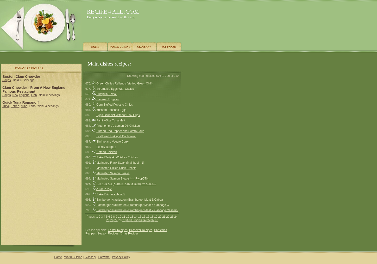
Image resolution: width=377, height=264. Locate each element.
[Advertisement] (91, 56)
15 (139, 216)
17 (147, 216)
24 (175, 216)
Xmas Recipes (129, 233)
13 (131, 216)
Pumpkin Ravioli (106, 94)
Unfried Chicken (106, 152)
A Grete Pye (104, 189)
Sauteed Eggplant (107, 99)
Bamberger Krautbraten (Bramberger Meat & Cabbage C (132, 205)
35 (148, 220)
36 (152, 220)
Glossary (90, 257)
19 (155, 216)
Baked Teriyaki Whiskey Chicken (117, 157)
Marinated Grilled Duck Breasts (116, 168)
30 (128, 220)
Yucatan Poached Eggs (111, 110)
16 (143, 216)
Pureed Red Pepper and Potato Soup (120, 131)
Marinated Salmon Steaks (112, 173)
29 (124, 220)
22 (167, 216)
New (15, 95)
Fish (34, 95)
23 (171, 216)
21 (163, 216)
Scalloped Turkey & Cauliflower (116, 136)
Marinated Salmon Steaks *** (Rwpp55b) (122, 178)
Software (104, 257)
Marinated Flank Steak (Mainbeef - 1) (120, 162)
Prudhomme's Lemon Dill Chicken (118, 125)
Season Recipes (107, 233)
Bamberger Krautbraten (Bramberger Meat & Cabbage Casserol (137, 210)
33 (140, 220)
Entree (15, 106)
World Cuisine (73, 257)
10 (119, 216)
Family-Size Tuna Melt (110, 120)
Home (58, 257)
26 (111, 220)
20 (159, 216)
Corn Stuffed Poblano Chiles (114, 104)
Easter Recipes (117, 230)
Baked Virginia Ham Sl (110, 194)
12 (127, 216)
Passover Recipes (140, 230)
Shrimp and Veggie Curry (112, 141)
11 (123, 216)
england (24, 95)
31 (131, 220)
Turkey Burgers (106, 147)
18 (151, 216)
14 (135, 216)
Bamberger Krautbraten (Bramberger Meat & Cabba (129, 199)
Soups (6, 80)
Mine (24, 106)
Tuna (5, 106)
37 (156, 220)
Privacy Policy (121, 257)
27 (116, 220)
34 (143, 220)
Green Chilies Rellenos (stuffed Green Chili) (124, 83)
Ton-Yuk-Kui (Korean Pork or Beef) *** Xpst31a (126, 184)
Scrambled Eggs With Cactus (115, 88)
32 (136, 220)
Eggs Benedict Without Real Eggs (118, 115)
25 (107, 220)
